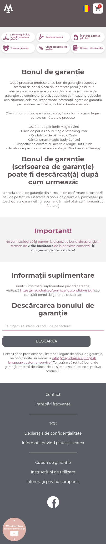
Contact (53, 394)
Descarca (46, 341)
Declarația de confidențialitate (53, 433)
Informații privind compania (53, 481)
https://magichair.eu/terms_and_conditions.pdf (57, 290)
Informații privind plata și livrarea (53, 443)
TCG (53, 423)
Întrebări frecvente (53, 404)
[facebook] (53, 502)
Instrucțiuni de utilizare (53, 472)
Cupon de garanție (53, 462)
